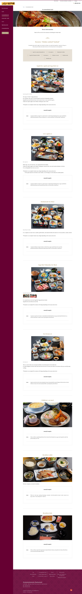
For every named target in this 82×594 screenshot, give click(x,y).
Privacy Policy (61, 572)
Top (33, 572)
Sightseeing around (52, 574)
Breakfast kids (47, 58)
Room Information (33, 574)
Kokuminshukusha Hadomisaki (32, 582)
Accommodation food (42, 572)
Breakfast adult (64, 55)
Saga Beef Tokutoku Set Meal (33, 55)
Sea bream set (44, 55)
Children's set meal (54, 55)
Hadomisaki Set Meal (60, 52)
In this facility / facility (43, 576)
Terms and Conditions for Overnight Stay (62, 575)
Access (52, 572)
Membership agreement (62, 577)
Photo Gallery (52, 576)
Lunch (33, 576)
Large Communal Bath (43, 574)
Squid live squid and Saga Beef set (37, 52)
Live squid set (49, 52)
